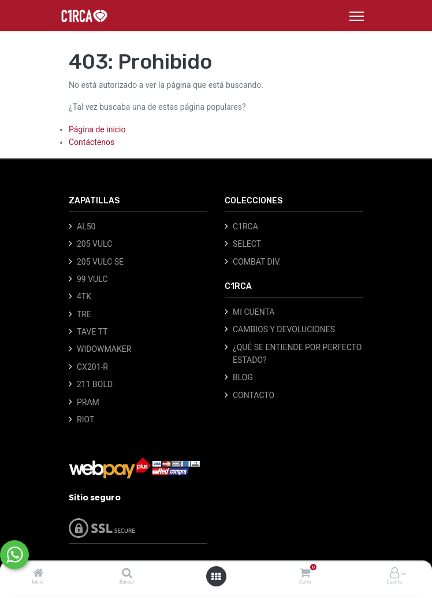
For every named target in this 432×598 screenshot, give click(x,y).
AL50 (86, 226)
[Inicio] (38, 573)
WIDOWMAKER (104, 349)
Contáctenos (91, 142)
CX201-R (92, 367)
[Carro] (305, 573)
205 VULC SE (100, 261)
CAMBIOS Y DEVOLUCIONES (284, 329)
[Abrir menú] (216, 577)
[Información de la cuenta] (394, 573)
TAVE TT (92, 331)
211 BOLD (95, 384)
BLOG (243, 377)
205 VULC (94, 243)
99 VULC (92, 279)
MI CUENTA (253, 312)
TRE (84, 314)
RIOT (85, 419)
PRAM (88, 402)
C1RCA (245, 226)
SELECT (247, 243)
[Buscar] (127, 573)
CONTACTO (253, 395)
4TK (84, 296)
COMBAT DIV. (257, 261)
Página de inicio (97, 129)
